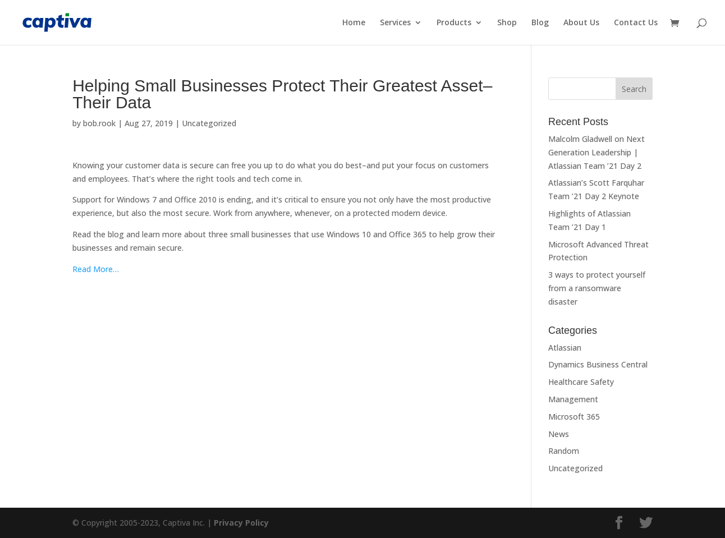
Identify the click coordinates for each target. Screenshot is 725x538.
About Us (581, 23)
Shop (507, 23)
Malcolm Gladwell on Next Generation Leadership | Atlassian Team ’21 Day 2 (596, 152)
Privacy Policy (241, 522)
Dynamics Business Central (598, 364)
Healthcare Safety (581, 381)
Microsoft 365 (574, 416)
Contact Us (636, 23)
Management (573, 399)
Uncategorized (209, 123)
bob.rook (99, 123)
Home (353, 23)
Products (454, 23)
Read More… (95, 269)
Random (563, 450)
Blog (540, 23)
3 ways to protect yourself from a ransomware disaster (596, 288)
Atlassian (564, 347)
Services (395, 23)
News (558, 434)
